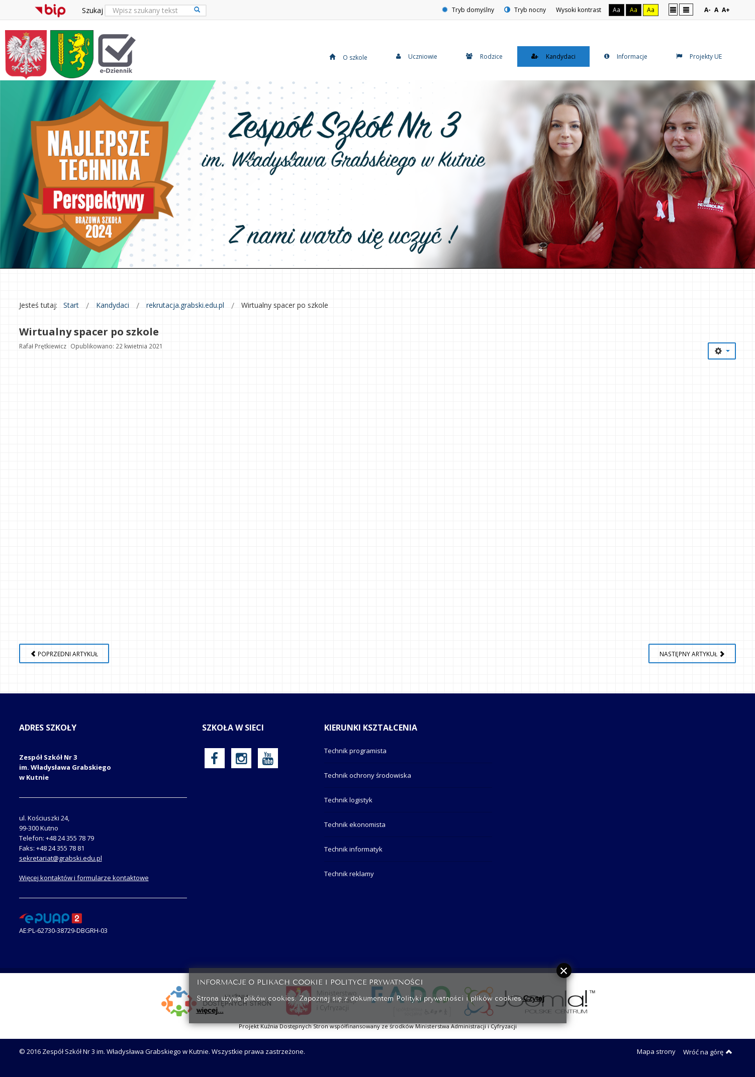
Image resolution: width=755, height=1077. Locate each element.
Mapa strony (656, 1051)
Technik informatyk (353, 849)
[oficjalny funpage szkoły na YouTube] (267, 758)
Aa (616, 10)
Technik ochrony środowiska (367, 775)
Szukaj (92, 10)
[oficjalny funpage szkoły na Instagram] (241, 758)
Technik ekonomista (355, 824)
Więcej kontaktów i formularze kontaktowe (84, 877)
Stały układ (673, 9)
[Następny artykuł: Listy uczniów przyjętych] (692, 653)
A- (707, 10)
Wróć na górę (707, 1052)
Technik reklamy (349, 873)
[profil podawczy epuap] (50, 917)
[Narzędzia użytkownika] (722, 351)
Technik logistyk (348, 799)
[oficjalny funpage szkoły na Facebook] (214, 758)
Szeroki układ (686, 9)
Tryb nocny (525, 10)
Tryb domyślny (468, 10)
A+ (726, 10)
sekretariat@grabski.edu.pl (60, 858)
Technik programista (355, 750)
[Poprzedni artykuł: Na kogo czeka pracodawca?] (64, 653)
